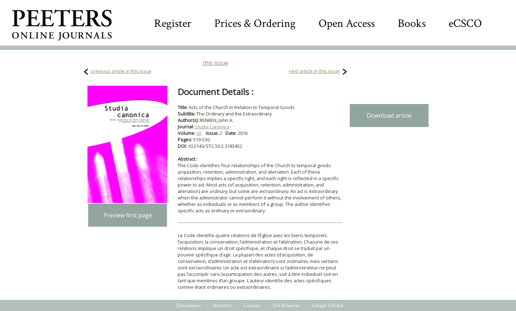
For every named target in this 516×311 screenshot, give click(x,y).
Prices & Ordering (255, 23)
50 (198, 133)
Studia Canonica (212, 126)
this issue (215, 63)
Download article (389, 115)
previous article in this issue (121, 71)
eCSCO (465, 23)
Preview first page (128, 215)
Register (172, 23)
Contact (252, 305)
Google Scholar (328, 305)
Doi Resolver (286, 305)
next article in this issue (314, 71)
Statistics (222, 305)
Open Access (347, 23)
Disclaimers (188, 305)
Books (412, 23)
